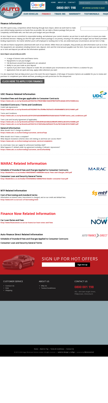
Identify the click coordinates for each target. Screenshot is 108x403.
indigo (72, 352)
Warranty (74, 14)
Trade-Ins (59, 14)
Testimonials (91, 14)
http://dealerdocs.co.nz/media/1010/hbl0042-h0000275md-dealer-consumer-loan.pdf (34, 179)
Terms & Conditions (57, 349)
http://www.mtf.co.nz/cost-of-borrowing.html (19, 200)
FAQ (7, 288)
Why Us (44, 286)
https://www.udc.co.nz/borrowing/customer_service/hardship (25, 149)
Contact (71, 2)
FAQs (105, 14)
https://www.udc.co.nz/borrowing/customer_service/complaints (26, 141)
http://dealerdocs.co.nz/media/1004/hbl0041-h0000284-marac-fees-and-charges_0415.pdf (36, 172)
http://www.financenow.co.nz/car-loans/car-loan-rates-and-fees (27, 223)
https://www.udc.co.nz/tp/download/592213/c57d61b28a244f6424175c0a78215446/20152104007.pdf (39, 124)
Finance (46, 14)
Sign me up (82, 264)
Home (53, 2)
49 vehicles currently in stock (93, 8)
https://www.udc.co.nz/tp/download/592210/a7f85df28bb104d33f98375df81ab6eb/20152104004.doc (40, 101)
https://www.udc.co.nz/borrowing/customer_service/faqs (24, 133)
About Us (62, 2)
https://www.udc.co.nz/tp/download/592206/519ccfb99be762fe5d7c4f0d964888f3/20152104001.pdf (39, 109)
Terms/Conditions (48, 288)
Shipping (8, 290)
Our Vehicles (30, 14)
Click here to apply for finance (22, 81)
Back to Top (44, 349)
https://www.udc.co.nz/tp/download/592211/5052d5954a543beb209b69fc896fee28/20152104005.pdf (40, 122)
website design (63, 352)
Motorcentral (89, 352)
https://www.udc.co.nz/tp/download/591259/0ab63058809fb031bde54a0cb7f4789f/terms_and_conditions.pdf (44, 116)
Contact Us (9, 286)
